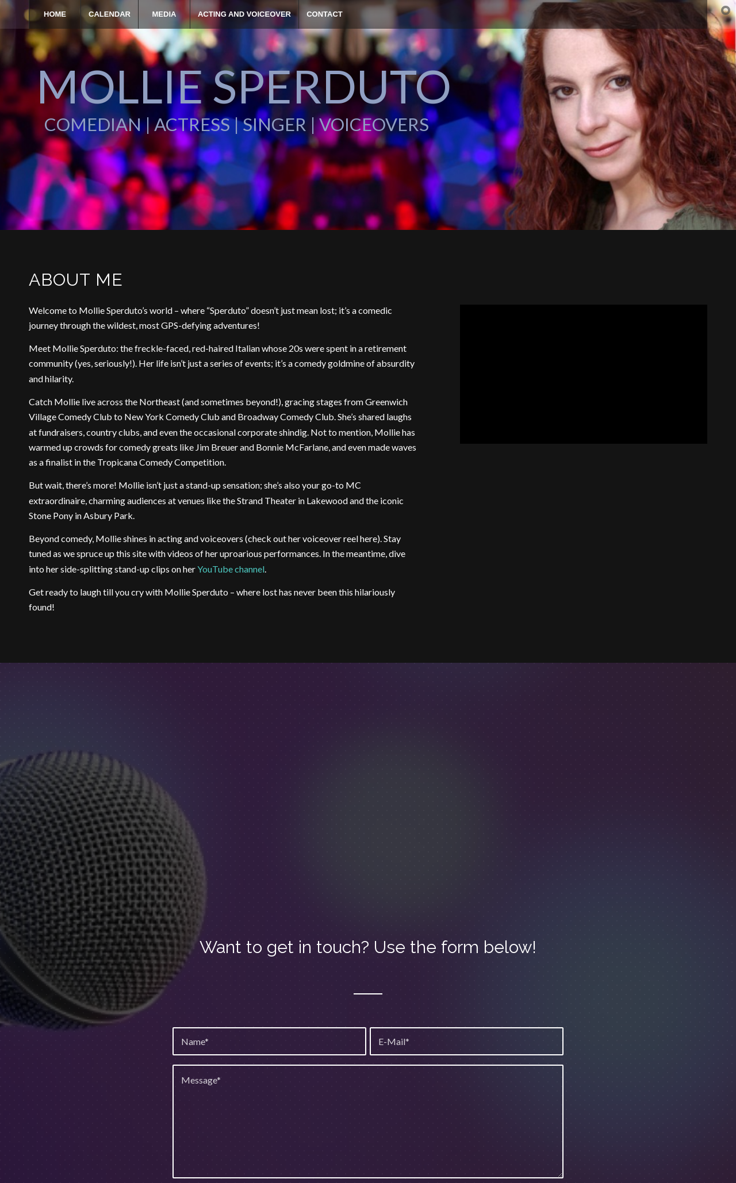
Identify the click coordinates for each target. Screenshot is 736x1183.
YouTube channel (230, 568)
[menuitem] (54, 14)
